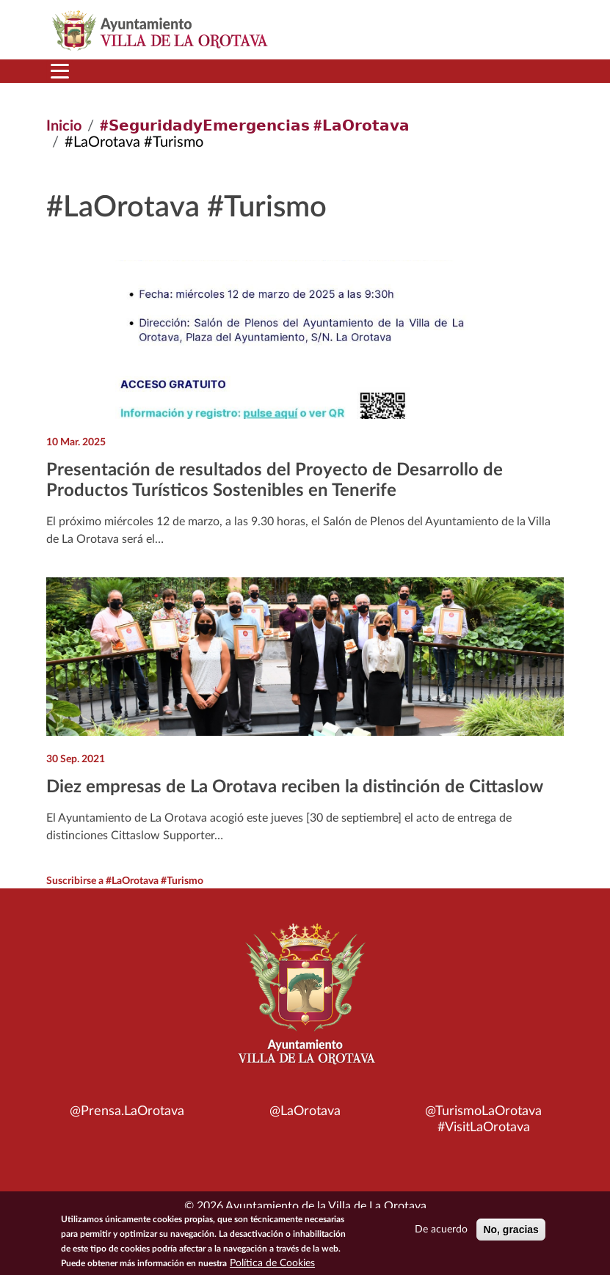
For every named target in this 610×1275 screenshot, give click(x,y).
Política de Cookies (272, 1263)
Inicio (63, 126)
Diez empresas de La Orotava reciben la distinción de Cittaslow (294, 787)
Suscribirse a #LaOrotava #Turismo (124, 881)
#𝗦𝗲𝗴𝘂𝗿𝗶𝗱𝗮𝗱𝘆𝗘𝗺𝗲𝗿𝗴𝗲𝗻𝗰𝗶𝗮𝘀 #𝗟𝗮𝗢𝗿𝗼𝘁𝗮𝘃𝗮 (255, 126)
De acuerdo (441, 1229)
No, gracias (510, 1229)
